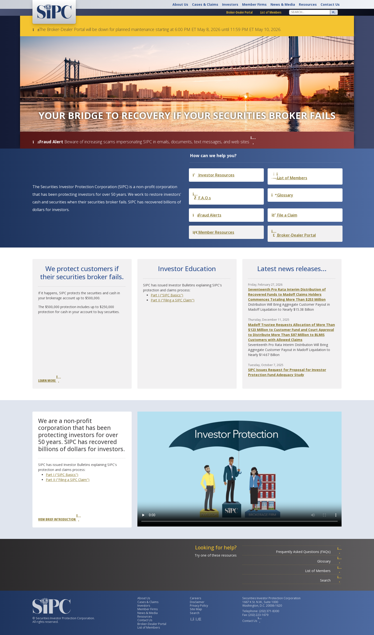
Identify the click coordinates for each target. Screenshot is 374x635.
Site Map (196, 609)
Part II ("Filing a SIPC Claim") (172, 300)
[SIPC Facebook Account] (192, 619)
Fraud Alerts (207, 215)
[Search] (309, 12)
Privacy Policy (199, 606)
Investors (230, 4)
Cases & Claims (205, 4)
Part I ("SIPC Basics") (167, 295)
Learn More (49, 379)
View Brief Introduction (59, 517)
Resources (308, 4)
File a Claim (284, 215)
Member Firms (254, 4)
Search (331, 580)
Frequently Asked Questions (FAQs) (309, 551)
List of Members (270, 12)
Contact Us (330, 4)
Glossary (282, 195)
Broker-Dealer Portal (239, 12)
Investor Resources (213, 175)
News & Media (282, 4)
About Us (180, 4)
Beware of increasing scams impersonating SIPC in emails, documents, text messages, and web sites (160, 142)
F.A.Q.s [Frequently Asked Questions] (202, 196)
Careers (195, 598)
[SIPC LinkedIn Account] (198, 619)
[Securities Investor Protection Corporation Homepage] (54, 11)
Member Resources (213, 232)
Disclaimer (197, 602)
